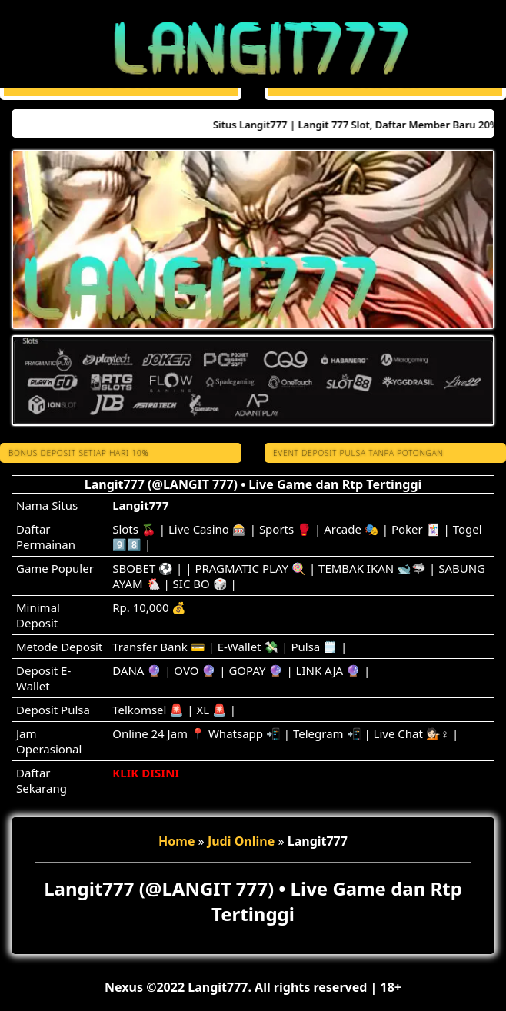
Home (176, 841)
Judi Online (241, 841)
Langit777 (140, 505)
